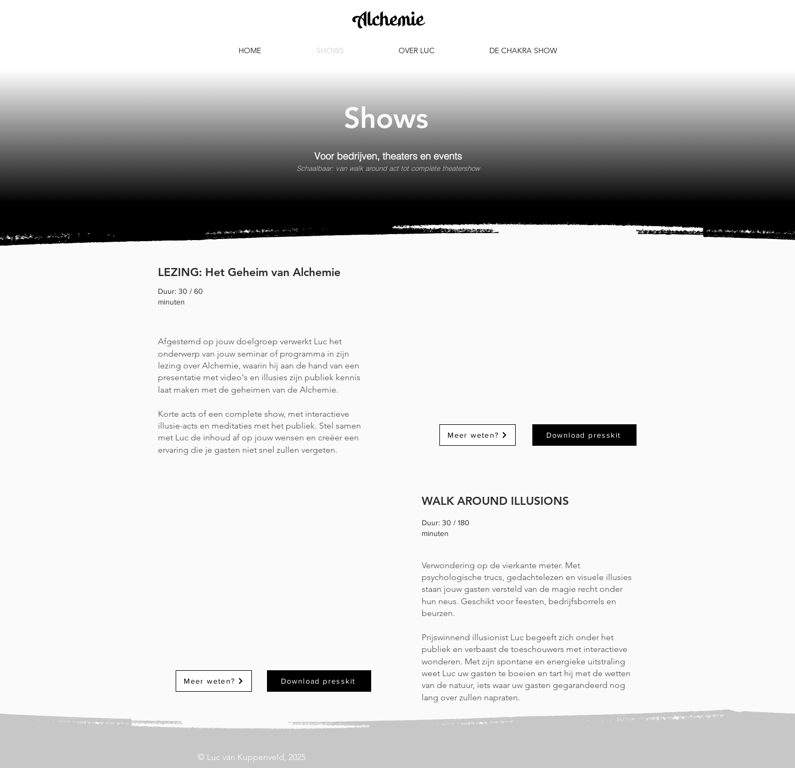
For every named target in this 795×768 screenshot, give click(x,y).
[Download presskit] (319, 681)
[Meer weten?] (214, 681)
